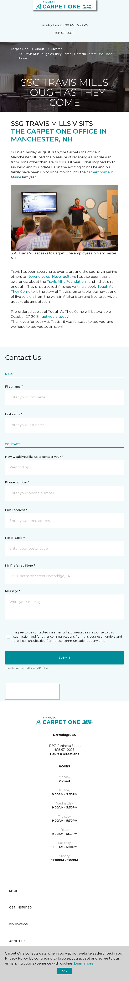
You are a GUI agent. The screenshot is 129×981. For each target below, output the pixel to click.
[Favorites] (118, 8)
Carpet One (19, 49)
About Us (17, 941)
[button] (113, 8)
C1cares (56, 49)
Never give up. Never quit (48, 277)
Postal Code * (14, 537)
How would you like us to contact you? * (34, 456)
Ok (64, 971)
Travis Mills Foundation (66, 282)
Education (18, 924)
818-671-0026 (64, 33)
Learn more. (84, 963)
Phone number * (17, 482)
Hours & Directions (64, 754)
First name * (14, 386)
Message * (12, 591)
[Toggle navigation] (6, 8)
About (39, 49)
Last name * (13, 414)
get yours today (55, 317)
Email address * (16, 510)
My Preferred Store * (20, 565)
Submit (64, 657)
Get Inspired (20, 907)
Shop (13, 891)
